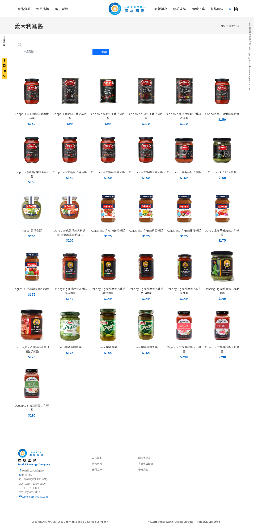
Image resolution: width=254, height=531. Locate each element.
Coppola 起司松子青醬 (222, 172)
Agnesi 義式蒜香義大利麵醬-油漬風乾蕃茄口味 (69, 232)
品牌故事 (97, 457)
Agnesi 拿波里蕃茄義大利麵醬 (222, 232)
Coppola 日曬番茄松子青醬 (184, 172)
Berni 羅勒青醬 (108, 347)
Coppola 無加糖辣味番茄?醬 (32, 174)
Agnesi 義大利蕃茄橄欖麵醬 (184, 230)
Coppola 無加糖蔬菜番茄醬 (108, 172)
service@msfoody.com (33, 496)
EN (229, 9)
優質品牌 (97, 469)
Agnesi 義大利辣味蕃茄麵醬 (108, 230)
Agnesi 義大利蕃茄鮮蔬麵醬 (146, 230)
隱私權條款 (144, 457)
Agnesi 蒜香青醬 (32, 230)
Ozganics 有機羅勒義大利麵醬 (184, 349)
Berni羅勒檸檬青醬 (70, 347)
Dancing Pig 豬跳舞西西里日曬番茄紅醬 (32, 349)
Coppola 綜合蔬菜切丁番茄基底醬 (184, 116)
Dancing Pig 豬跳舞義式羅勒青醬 (222, 291)
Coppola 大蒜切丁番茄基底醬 (70, 116)
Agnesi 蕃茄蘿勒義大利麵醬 (32, 289)
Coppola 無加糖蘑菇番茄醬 (146, 172)
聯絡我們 (143, 469)
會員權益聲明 (145, 463)
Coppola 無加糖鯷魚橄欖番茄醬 (32, 116)
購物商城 (97, 463)
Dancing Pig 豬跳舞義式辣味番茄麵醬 (70, 291)
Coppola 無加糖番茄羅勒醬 (222, 114)
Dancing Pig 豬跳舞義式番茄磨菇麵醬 (146, 291)
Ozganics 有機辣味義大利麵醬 (222, 349)
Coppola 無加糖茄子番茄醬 (70, 172)
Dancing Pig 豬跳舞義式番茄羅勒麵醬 (108, 291)
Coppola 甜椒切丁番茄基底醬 (146, 116)
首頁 (223, 25)
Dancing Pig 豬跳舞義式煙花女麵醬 (184, 291)
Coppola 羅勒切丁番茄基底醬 (108, 116)
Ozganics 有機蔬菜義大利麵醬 (32, 407)
